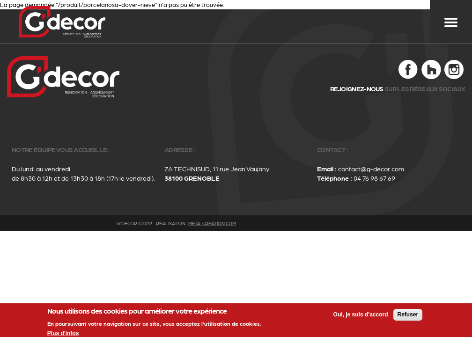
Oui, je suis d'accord (360, 316)
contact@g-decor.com (371, 168)
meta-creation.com (212, 223)
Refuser (408, 316)
